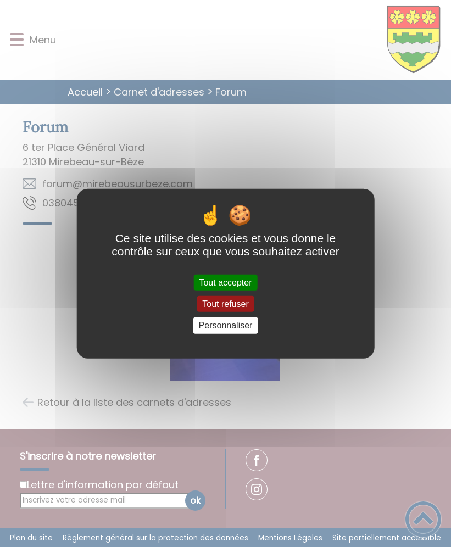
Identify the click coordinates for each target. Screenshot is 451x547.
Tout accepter (225, 282)
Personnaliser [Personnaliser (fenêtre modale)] (226, 325)
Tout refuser (225, 304)
